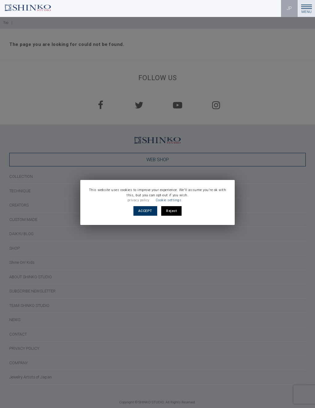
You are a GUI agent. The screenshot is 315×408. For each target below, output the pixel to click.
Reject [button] (171, 211)
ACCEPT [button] (145, 211)
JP (289, 8)
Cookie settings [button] (169, 200)
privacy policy (138, 200)
